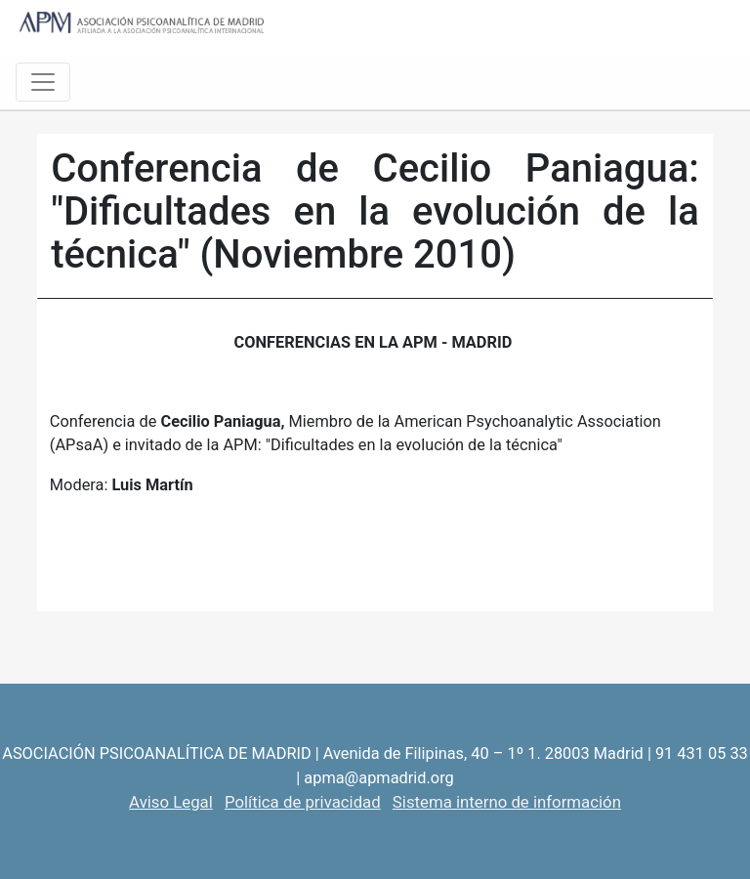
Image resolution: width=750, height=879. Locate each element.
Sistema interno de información (507, 802)
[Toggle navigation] (43, 82)
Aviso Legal (171, 802)
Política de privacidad (303, 802)
